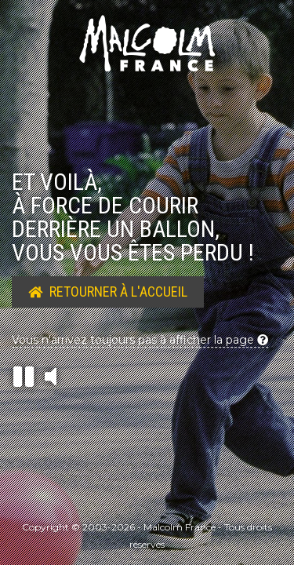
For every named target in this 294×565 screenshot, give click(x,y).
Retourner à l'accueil (107, 291)
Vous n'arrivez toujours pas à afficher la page (140, 340)
